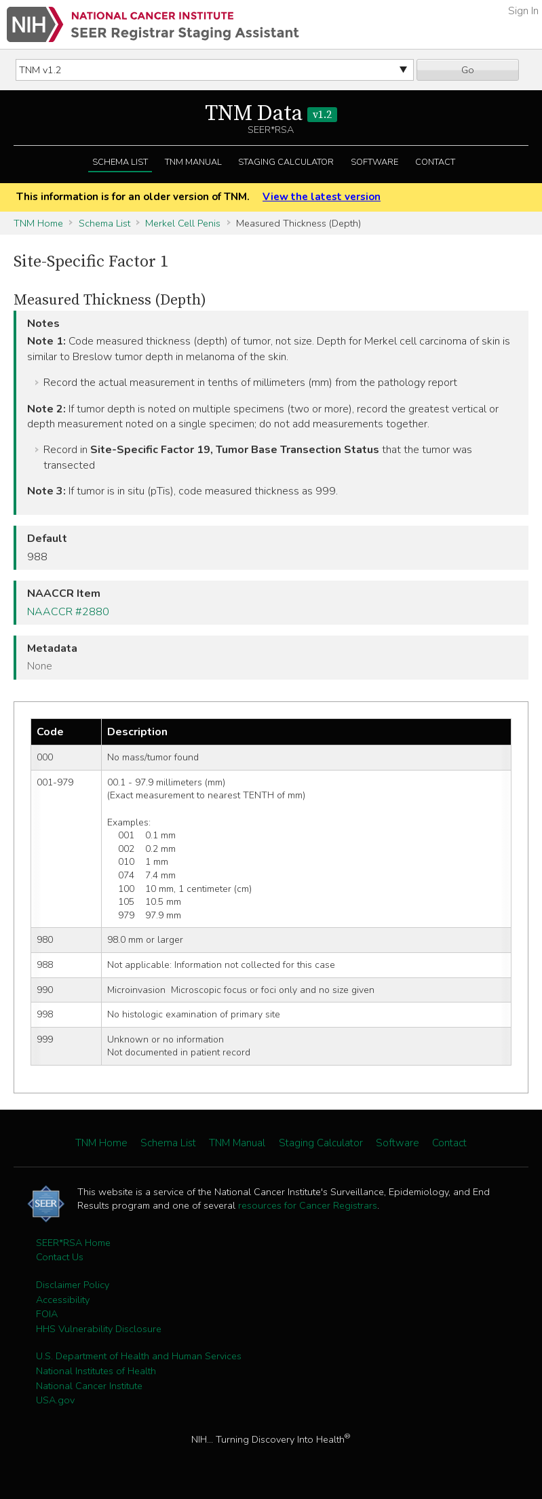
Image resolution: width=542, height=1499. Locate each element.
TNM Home (38, 223)
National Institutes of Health (96, 1371)
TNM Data (271, 114)
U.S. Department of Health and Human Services (138, 1356)
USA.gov (55, 1400)
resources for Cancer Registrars (307, 1205)
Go (467, 70)
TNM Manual (193, 162)
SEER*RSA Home (73, 1242)
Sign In (523, 10)
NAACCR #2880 (68, 611)
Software (374, 162)
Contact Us (59, 1257)
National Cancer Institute (89, 1386)
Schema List (120, 162)
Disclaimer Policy (72, 1284)
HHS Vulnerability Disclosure (98, 1329)
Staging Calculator (286, 162)
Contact (435, 162)
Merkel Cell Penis (182, 223)
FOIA (47, 1314)
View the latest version (322, 196)
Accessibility (63, 1299)
